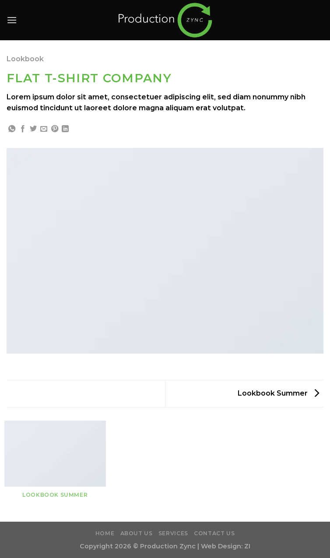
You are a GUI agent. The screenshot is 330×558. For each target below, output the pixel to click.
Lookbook (25, 59)
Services (173, 533)
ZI (247, 546)
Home (104, 533)
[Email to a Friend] (43, 129)
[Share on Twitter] (33, 129)
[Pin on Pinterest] (54, 129)
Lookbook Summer (278, 393)
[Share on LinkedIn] (65, 129)
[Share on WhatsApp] (11, 129)
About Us (136, 533)
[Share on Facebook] (22, 129)
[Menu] (12, 20)
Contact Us (214, 533)
